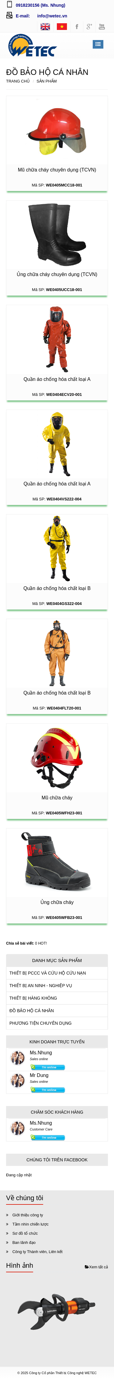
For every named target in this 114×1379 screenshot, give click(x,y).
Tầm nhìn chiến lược (30, 1224)
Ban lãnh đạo (24, 1242)
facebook (77, 26)
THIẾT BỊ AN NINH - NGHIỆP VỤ (40, 985)
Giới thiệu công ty (27, 1215)
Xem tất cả (96, 1267)
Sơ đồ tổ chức (25, 1233)
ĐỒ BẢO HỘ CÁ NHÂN (31, 1010)
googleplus (89, 26)
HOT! (42, 943)
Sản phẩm (46, 81)
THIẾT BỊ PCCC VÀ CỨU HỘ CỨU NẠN (47, 973)
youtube (102, 26)
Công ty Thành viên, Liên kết (37, 1251)
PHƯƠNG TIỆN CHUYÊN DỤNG (40, 1023)
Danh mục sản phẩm (57, 960)
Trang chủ (18, 81)
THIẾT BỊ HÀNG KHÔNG (33, 998)
